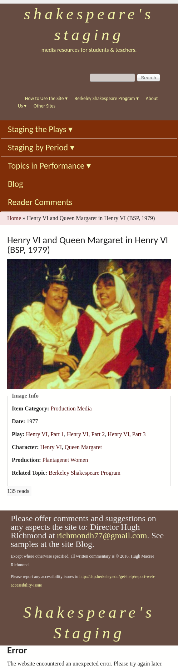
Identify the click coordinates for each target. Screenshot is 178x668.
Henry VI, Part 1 (45, 434)
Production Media (71, 408)
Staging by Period (41, 147)
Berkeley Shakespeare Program (107, 98)
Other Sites (44, 106)
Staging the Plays (40, 129)
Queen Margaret (83, 447)
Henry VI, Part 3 (126, 434)
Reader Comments (40, 202)
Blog (15, 184)
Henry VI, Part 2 (86, 434)
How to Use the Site (46, 98)
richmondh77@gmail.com (102, 535)
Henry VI (51, 447)
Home (14, 218)
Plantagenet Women (65, 460)
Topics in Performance (49, 165)
